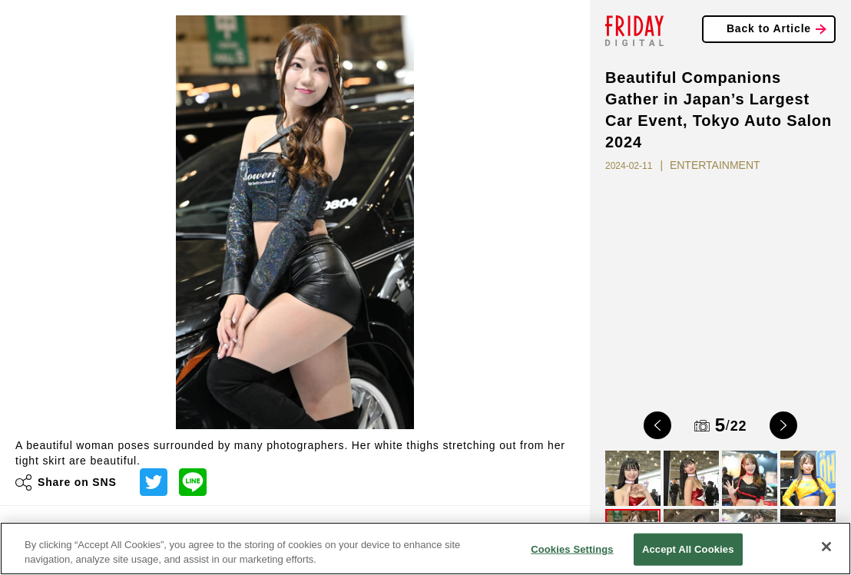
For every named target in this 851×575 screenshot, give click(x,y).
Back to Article (769, 28)
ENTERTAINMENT (715, 165)
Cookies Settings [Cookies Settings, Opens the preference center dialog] (572, 549)
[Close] (826, 546)
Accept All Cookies (688, 549)
